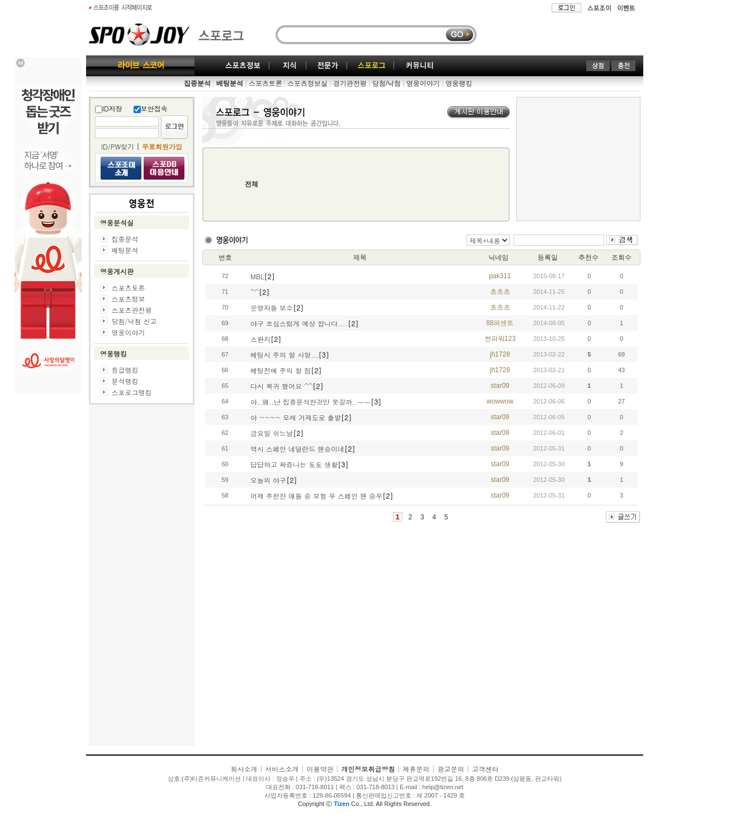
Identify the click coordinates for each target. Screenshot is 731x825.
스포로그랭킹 (132, 392)
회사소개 (243, 769)
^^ (254, 292)
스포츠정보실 (307, 83)
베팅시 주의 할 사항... (284, 354)
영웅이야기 (423, 83)
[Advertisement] (142, 578)
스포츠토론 (265, 83)
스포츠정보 (128, 298)
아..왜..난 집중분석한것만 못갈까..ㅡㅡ (310, 401)
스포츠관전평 (131, 310)
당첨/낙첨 (386, 83)
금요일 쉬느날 (271, 433)
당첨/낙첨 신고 (133, 321)
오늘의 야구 (268, 480)
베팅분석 (125, 250)
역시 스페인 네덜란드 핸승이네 (297, 448)
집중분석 (125, 238)
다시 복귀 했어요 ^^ (281, 386)
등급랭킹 (125, 369)
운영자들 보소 (271, 307)
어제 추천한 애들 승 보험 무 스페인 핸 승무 (316, 495)
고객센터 (485, 769)
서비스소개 (281, 769)
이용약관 (319, 769)
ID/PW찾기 (117, 146)
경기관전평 (350, 83)
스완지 (260, 339)
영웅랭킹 (458, 83)
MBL (257, 276)
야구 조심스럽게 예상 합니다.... (299, 323)
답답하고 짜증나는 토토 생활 (294, 464)
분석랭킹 (125, 381)
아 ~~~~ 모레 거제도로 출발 (295, 417)
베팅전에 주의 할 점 (280, 370)
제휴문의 (416, 769)
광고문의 (451, 769)
